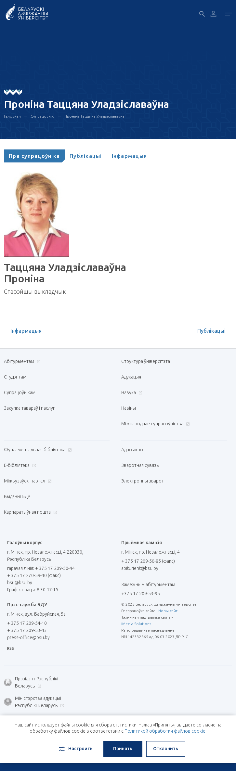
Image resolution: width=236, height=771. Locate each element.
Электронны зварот (142, 480)
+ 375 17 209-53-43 (27, 630)
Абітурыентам (21, 361)
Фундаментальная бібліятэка (37, 449)
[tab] (34, 155)
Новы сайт (167, 611)
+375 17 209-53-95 (140, 593)
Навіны (128, 408)
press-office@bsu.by (28, 637)
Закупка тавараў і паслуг (29, 408)
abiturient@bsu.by (139, 568)
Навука (131, 392)
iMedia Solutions (136, 624)
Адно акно (132, 449)
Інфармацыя (129, 156)
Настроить (75, 749)
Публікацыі (86, 156)
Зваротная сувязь (140, 465)
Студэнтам (15, 376)
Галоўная (12, 116)
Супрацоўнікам (19, 392)
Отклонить (165, 748)
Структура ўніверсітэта (145, 361)
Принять (122, 748)
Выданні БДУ (17, 496)
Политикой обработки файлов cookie (165, 731)
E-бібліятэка (19, 465)
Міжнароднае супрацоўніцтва (154, 423)
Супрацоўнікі (43, 116)
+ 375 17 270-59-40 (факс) (34, 575)
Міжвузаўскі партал (27, 480)
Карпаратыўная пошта (30, 512)
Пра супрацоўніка (34, 156)
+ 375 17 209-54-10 (27, 623)
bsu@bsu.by (19, 582)
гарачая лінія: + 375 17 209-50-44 (41, 568)
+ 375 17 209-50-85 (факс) (148, 561)
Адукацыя (131, 376)
